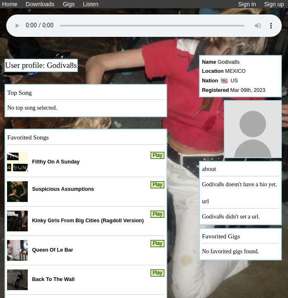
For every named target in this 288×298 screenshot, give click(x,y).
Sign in (247, 4)
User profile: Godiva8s (41, 65)
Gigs (69, 4)
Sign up (274, 4)
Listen (90, 4)
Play (157, 155)
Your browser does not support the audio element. (144, 25)
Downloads (40, 4)
